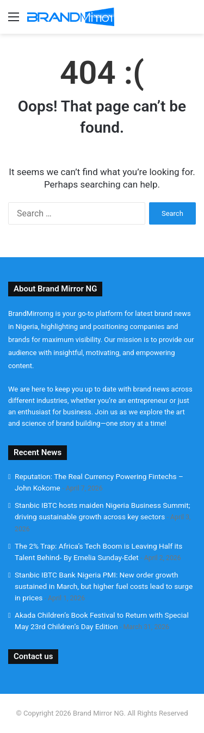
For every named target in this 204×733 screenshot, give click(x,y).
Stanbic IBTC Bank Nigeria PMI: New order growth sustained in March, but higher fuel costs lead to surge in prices (104, 586)
